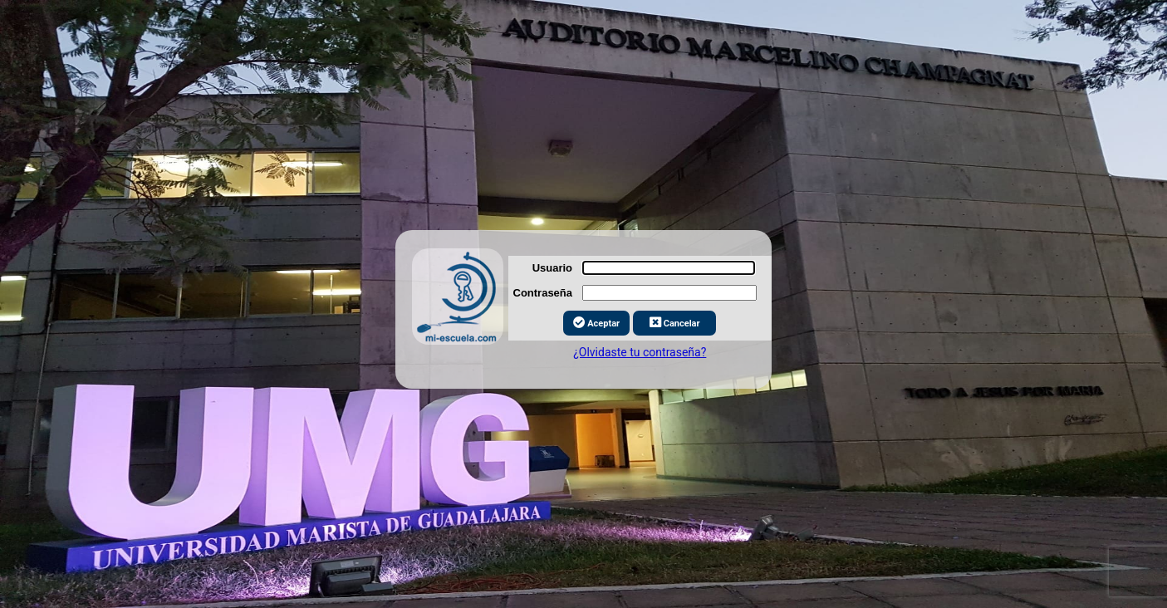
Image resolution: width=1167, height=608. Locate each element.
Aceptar (596, 317)
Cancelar (674, 317)
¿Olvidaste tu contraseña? (639, 347)
